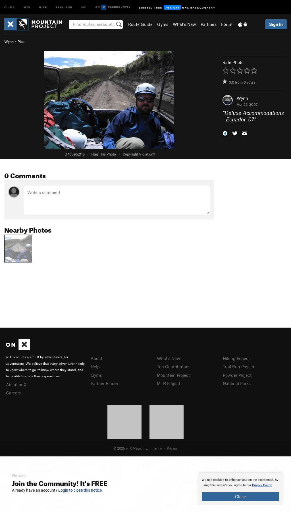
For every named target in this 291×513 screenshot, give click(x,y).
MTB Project (168, 383)
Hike (43, 7)
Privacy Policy (262, 485)
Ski (84, 7)
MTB (27, 7)
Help (95, 366)
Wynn (9, 41)
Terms (157, 448)
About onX (16, 384)
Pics (21, 41)
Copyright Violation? (138, 154)
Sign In (276, 24)
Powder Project (237, 375)
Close (240, 496)
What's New (184, 24)
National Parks (237, 383)
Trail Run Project (238, 366)
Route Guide (140, 24)
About (96, 358)
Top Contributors (173, 366)
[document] (240, 489)
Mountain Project (173, 375)
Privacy (172, 448)
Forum (227, 24)
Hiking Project (236, 358)
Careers (13, 392)
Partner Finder (104, 383)
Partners (209, 24)
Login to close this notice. (80, 490)
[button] (225, 132)
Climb (9, 7)
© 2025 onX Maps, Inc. (130, 448)
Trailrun (64, 7)
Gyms (162, 24)
